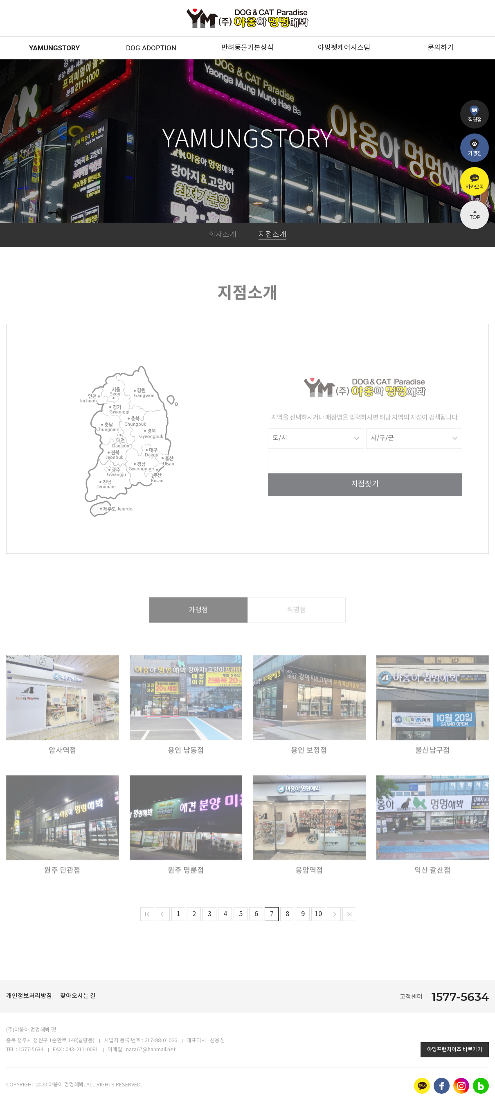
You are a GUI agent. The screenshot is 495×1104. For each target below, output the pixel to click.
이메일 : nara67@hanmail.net (142, 1050)
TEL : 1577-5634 (24, 1050)
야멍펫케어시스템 (344, 48)
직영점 (296, 621)
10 (318, 914)
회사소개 (222, 235)
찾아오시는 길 (78, 996)
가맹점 (198, 621)
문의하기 (441, 48)
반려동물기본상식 (247, 48)
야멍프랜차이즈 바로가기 (454, 1049)
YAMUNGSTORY (54, 48)
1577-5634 (460, 996)
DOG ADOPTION (151, 48)
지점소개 (272, 235)
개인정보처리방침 (29, 996)
